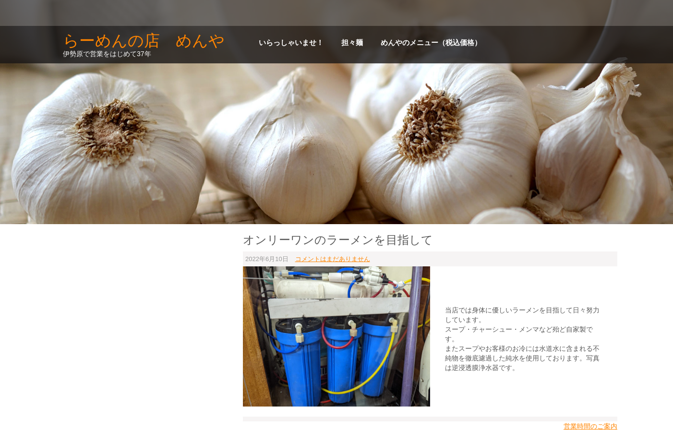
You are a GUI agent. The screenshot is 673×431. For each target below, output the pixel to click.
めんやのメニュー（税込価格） (431, 42)
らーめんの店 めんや (144, 40)
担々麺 (352, 42)
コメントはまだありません (332, 259)
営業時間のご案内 (590, 426)
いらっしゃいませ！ (291, 42)
